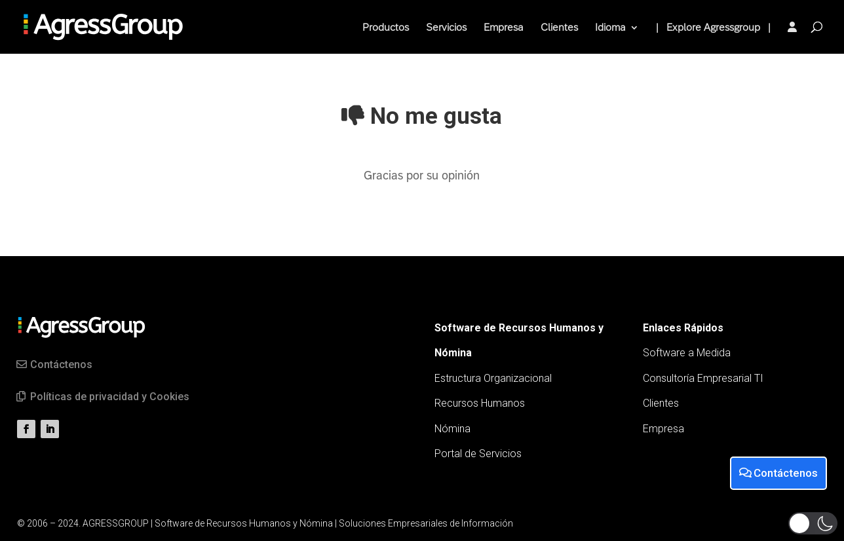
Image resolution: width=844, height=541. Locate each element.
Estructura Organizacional (493, 378)
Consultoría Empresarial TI (703, 378)
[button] (812, 523)
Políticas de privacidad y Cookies (109, 396)
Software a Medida (687, 352)
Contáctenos (61, 364)
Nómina (452, 428)
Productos (385, 28)
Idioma (610, 28)
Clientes (559, 28)
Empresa (504, 28)
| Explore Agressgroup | (713, 28)
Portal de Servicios (478, 453)
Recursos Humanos (479, 403)
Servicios (446, 28)
